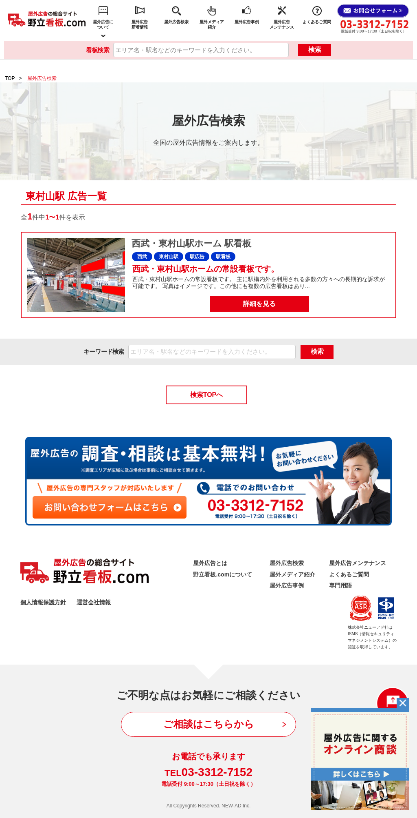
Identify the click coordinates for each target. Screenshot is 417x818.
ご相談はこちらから (208, 723)
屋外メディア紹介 (212, 24)
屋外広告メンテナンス (282, 24)
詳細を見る (259, 303)
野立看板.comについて (222, 574)
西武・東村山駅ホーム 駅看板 (190, 243)
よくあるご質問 (317, 22)
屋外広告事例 (247, 22)
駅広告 (197, 256)
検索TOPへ (206, 394)
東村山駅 (168, 256)
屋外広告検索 (176, 22)
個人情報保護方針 (43, 602)
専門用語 (340, 585)
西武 (142, 256)
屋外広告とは (210, 563)
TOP (10, 78)
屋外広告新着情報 (140, 24)
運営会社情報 (94, 602)
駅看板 (223, 256)
